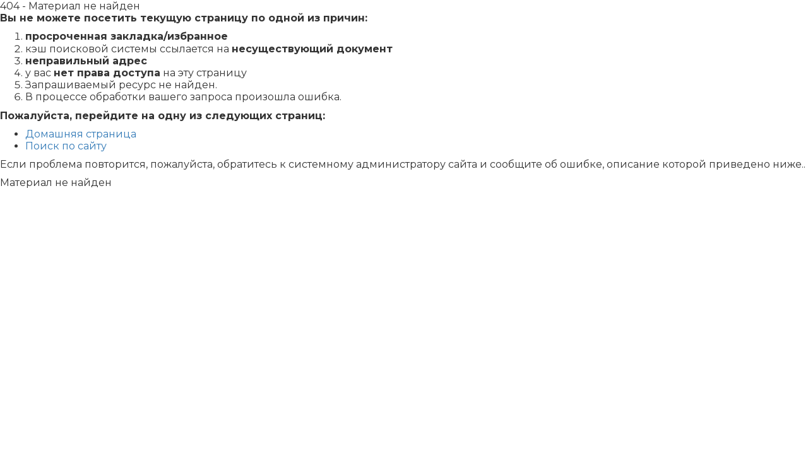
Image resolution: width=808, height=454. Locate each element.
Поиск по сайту (66, 146)
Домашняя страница (80, 134)
